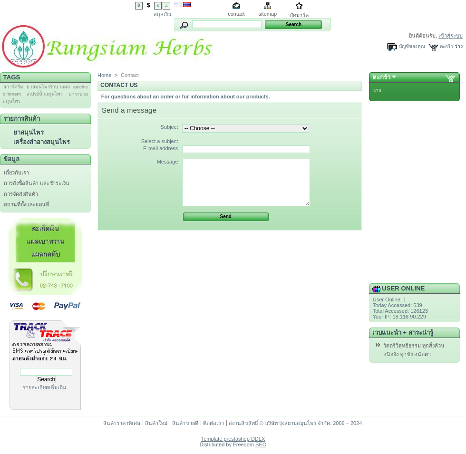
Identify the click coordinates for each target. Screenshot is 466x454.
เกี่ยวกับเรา (16, 172)
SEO (260, 444)
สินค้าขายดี (185, 423)
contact (236, 14)
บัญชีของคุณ (412, 46)
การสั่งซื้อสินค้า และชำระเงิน (36, 183)
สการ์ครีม (13, 86)
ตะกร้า (446, 46)
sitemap (268, 14)
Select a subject (159, 141)
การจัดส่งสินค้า (21, 194)
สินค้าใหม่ (156, 423)
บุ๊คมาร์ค (299, 15)
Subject (169, 127)
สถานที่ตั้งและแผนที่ (26, 204)
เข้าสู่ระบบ (450, 36)
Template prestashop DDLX (233, 439)
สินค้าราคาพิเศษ (121, 423)
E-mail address (160, 148)
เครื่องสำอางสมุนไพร (41, 141)
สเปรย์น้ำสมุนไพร (45, 94)
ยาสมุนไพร (28, 132)
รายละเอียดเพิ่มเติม (44, 387)
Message (167, 161)
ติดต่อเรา (213, 423)
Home (104, 75)
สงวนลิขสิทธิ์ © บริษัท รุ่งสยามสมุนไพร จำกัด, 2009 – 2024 (295, 423)
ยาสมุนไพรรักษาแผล (48, 86)
